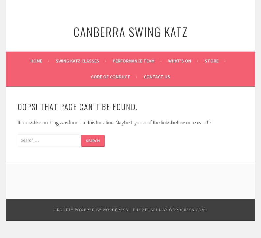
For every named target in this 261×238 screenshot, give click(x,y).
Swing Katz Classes (77, 61)
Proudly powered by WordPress (91, 209)
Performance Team (134, 61)
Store (211, 61)
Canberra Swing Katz (130, 31)
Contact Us (157, 77)
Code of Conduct (110, 77)
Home (36, 61)
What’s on (179, 61)
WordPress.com (187, 209)
